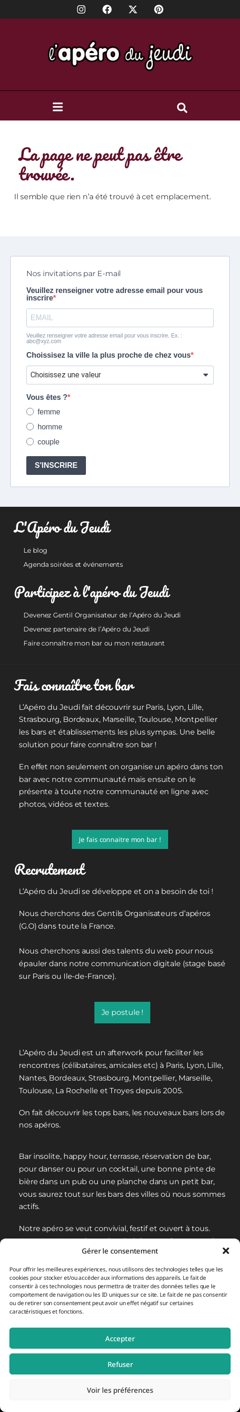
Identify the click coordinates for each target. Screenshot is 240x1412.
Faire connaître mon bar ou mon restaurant (94, 643)
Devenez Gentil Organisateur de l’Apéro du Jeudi (102, 615)
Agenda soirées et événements (73, 564)
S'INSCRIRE (56, 465)
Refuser (120, 1364)
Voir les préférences (120, 1390)
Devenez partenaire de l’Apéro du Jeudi (86, 629)
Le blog (35, 550)
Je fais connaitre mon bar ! (120, 839)
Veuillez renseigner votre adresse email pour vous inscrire (114, 294)
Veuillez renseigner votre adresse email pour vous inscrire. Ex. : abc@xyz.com (104, 338)
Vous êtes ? (47, 397)
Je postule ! (122, 1012)
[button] (226, 1250)
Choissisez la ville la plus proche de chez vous (108, 355)
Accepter (120, 1338)
